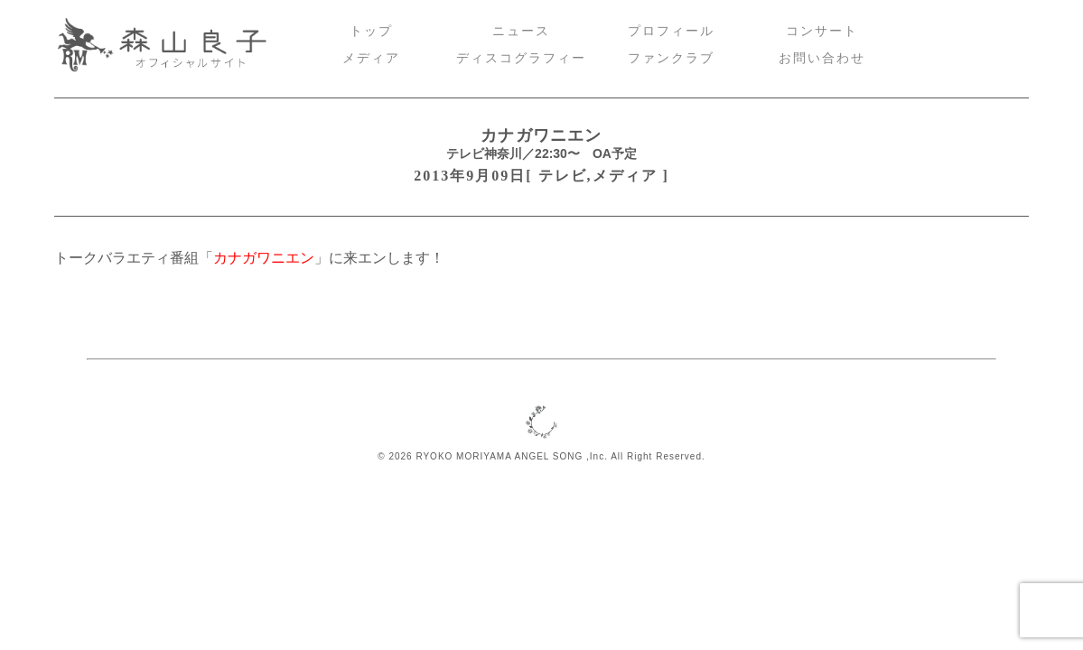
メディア (371, 58)
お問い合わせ (822, 58)
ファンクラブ (671, 58)
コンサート (822, 31)
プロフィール (671, 31)
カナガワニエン (541, 135)
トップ (371, 31)
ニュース (521, 31)
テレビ (562, 175)
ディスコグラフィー (521, 58)
